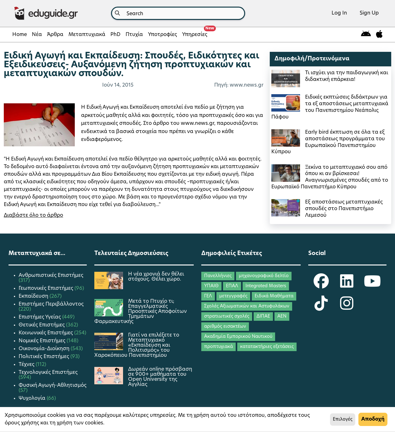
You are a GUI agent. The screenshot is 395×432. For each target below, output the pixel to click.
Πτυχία (134, 34)
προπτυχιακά (218, 346)
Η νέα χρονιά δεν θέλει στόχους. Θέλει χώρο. (156, 277)
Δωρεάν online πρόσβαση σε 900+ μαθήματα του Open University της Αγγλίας (160, 377)
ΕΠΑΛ (232, 286)
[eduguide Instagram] (346, 307)
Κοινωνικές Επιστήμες (46, 333)
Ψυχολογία (33, 398)
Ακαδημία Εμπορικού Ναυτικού (238, 336)
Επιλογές (342, 419)
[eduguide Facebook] (321, 285)
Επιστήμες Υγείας (40, 317)
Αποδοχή (373, 419)
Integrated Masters (265, 286)
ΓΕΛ (208, 296)
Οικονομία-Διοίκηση (45, 348)
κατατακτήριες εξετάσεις (267, 346)
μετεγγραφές (233, 296)
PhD (115, 34)
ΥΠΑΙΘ (211, 286)
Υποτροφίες (162, 34)
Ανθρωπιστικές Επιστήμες (51, 275)
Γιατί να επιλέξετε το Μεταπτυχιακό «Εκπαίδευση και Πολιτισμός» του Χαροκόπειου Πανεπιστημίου (136, 345)
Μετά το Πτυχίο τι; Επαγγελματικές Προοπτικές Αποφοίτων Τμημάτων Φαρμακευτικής (140, 311)
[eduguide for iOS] (379, 34)
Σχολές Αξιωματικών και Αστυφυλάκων (246, 306)
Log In (339, 13)
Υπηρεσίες (196, 32)
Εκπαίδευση (34, 296)
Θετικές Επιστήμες (42, 325)
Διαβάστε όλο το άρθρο (33, 215)
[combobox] (178, 13)
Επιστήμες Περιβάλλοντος (51, 304)
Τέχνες (27, 364)
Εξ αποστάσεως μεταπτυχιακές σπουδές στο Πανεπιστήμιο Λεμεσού (344, 209)
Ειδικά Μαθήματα (274, 296)
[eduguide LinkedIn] (346, 285)
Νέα (37, 34)
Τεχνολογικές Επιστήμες (48, 372)
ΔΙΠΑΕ (263, 316)
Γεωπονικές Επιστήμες (46, 288)
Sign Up (369, 13)
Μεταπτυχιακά (86, 34)
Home (19, 34)
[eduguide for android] (366, 34)
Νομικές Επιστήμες (43, 341)
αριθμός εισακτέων (225, 326)
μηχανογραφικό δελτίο (264, 276)
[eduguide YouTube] (372, 285)
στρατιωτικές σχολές (226, 316)
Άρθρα (55, 34)
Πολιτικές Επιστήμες (44, 356)
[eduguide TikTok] (321, 307)
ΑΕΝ (281, 316)
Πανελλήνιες (218, 276)
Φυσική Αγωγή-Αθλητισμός (52, 385)
